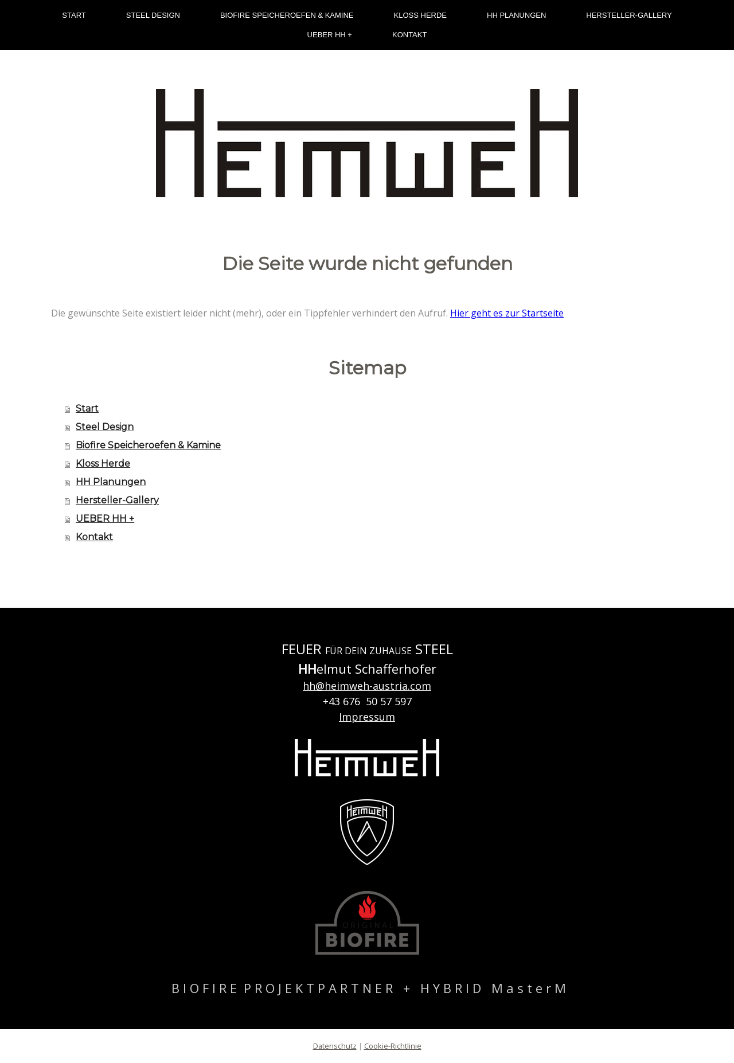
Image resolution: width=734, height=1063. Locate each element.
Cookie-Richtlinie (392, 1046)
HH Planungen (516, 15)
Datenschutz (335, 1046)
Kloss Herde (420, 15)
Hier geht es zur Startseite (507, 313)
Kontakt (409, 34)
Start (73, 15)
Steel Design (153, 15)
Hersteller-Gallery (628, 15)
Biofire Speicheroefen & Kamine (287, 15)
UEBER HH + (329, 34)
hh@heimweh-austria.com (367, 686)
